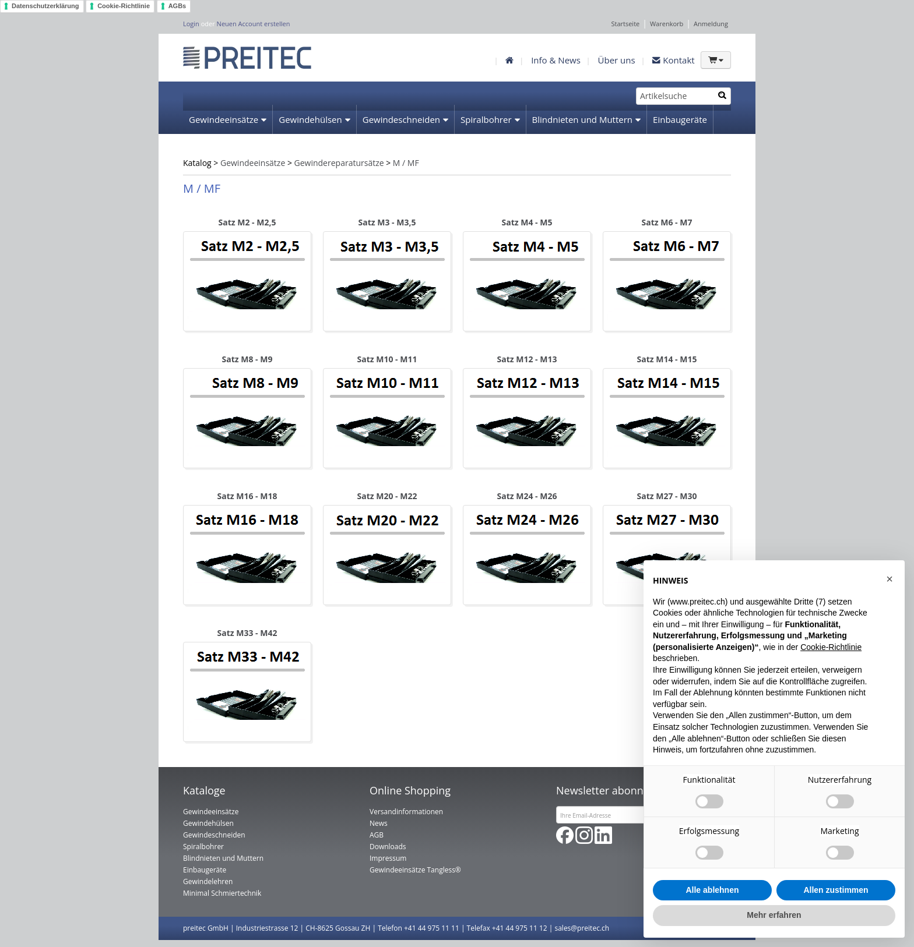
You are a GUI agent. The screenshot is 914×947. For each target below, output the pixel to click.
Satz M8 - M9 (247, 359)
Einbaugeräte (680, 119)
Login (191, 23)
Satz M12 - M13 (527, 359)
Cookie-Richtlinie (123, 5)
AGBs (177, 5)
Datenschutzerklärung (45, 5)
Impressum (388, 858)
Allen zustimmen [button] (835, 890)
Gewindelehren (220, 149)
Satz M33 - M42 (247, 632)
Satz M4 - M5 (527, 222)
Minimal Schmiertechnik (321, 149)
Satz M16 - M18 (247, 495)
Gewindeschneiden (401, 119)
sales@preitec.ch (581, 928)
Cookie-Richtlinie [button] (831, 647)
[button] (889, 579)
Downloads (388, 846)
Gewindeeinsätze (223, 119)
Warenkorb (666, 23)
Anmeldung (711, 23)
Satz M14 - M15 (667, 359)
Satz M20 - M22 (387, 495)
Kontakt (673, 60)
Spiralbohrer (486, 119)
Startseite (625, 23)
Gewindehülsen (310, 119)
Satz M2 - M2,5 (247, 222)
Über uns (616, 60)
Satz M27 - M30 (667, 495)
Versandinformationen (406, 812)
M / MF (406, 162)
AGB (377, 835)
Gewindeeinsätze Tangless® (415, 870)
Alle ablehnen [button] (712, 890)
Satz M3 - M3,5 (387, 222)
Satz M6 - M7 (667, 222)
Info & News (556, 60)
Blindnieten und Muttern (582, 119)
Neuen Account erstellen (253, 23)
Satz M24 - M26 (527, 495)
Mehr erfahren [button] (774, 915)
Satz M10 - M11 (387, 359)
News (379, 823)
